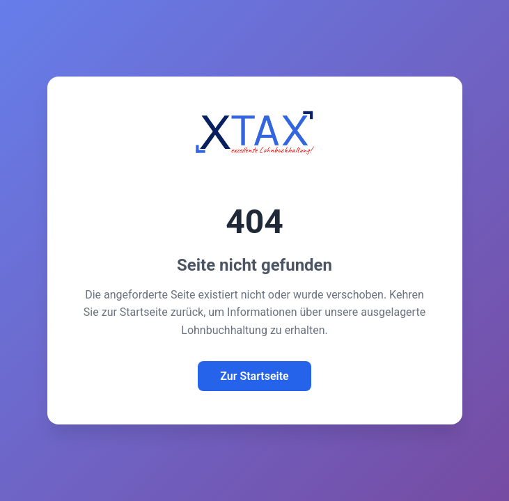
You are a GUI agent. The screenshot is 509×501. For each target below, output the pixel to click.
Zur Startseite (254, 376)
